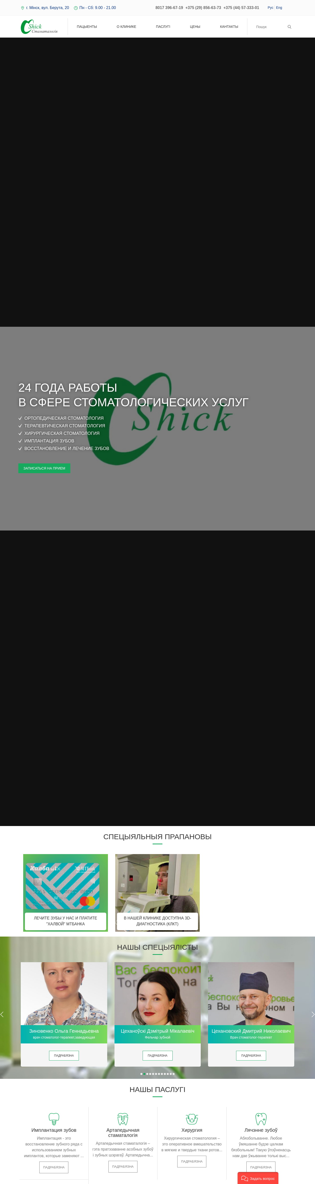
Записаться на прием (44, 468)
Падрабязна (64, 1055)
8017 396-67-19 (169, 8)
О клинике (126, 27)
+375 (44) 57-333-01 (241, 8)
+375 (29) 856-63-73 (203, 8)
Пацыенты (87, 27)
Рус (270, 8)
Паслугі (163, 27)
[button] (141, 1074)
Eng (279, 8)
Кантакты (229, 27)
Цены (195, 27)
